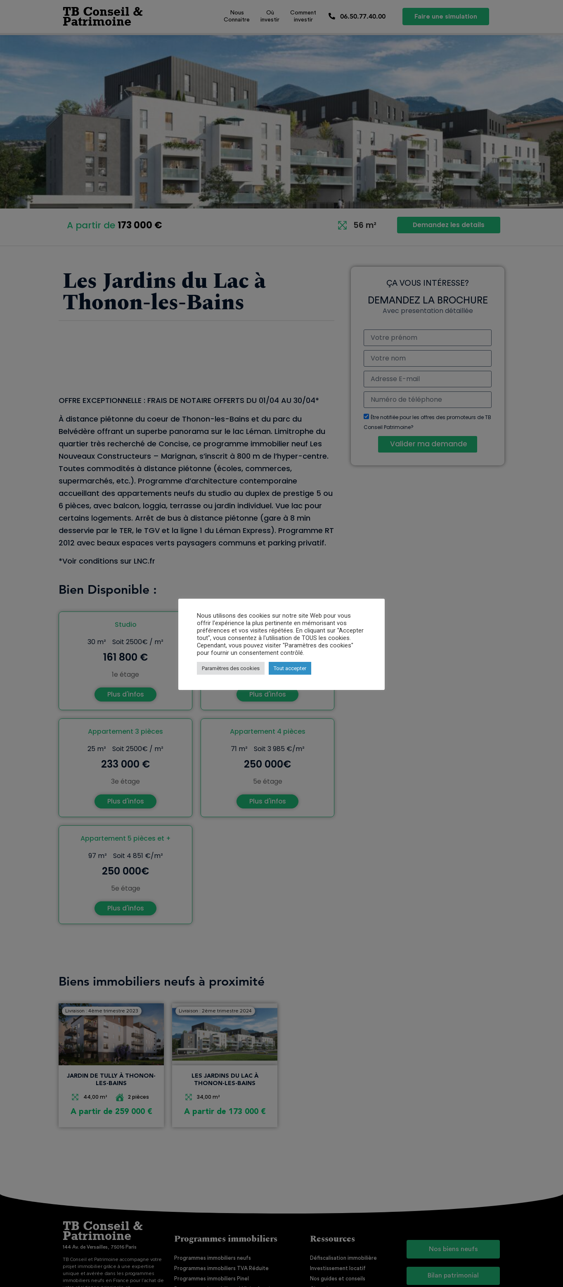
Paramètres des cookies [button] (231, 668)
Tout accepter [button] (290, 668)
